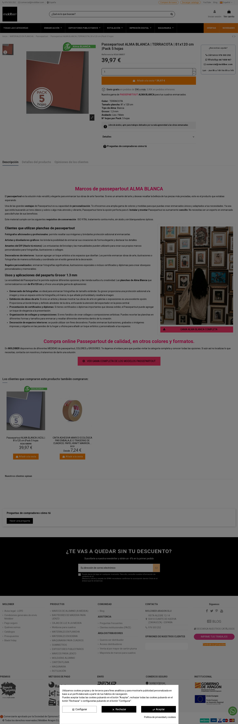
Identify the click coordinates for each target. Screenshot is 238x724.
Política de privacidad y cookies (160, 717)
